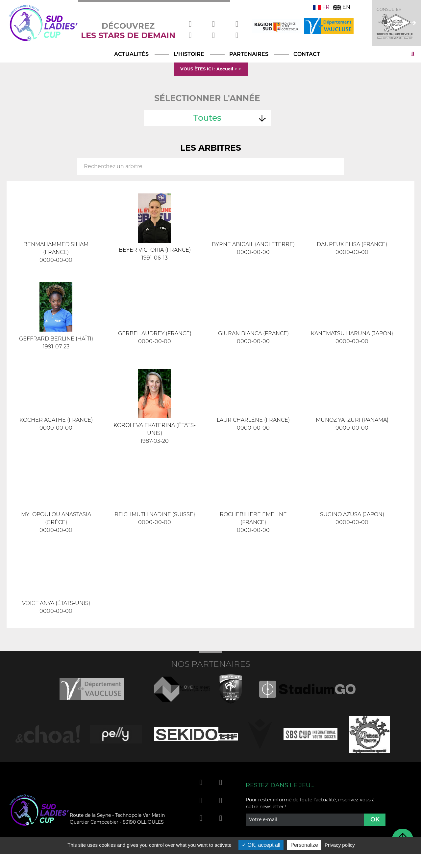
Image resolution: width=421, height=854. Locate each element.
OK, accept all (261, 845)
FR (321, 7)
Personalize (304, 845)
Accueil (224, 68)
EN (341, 7)
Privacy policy (340, 845)
